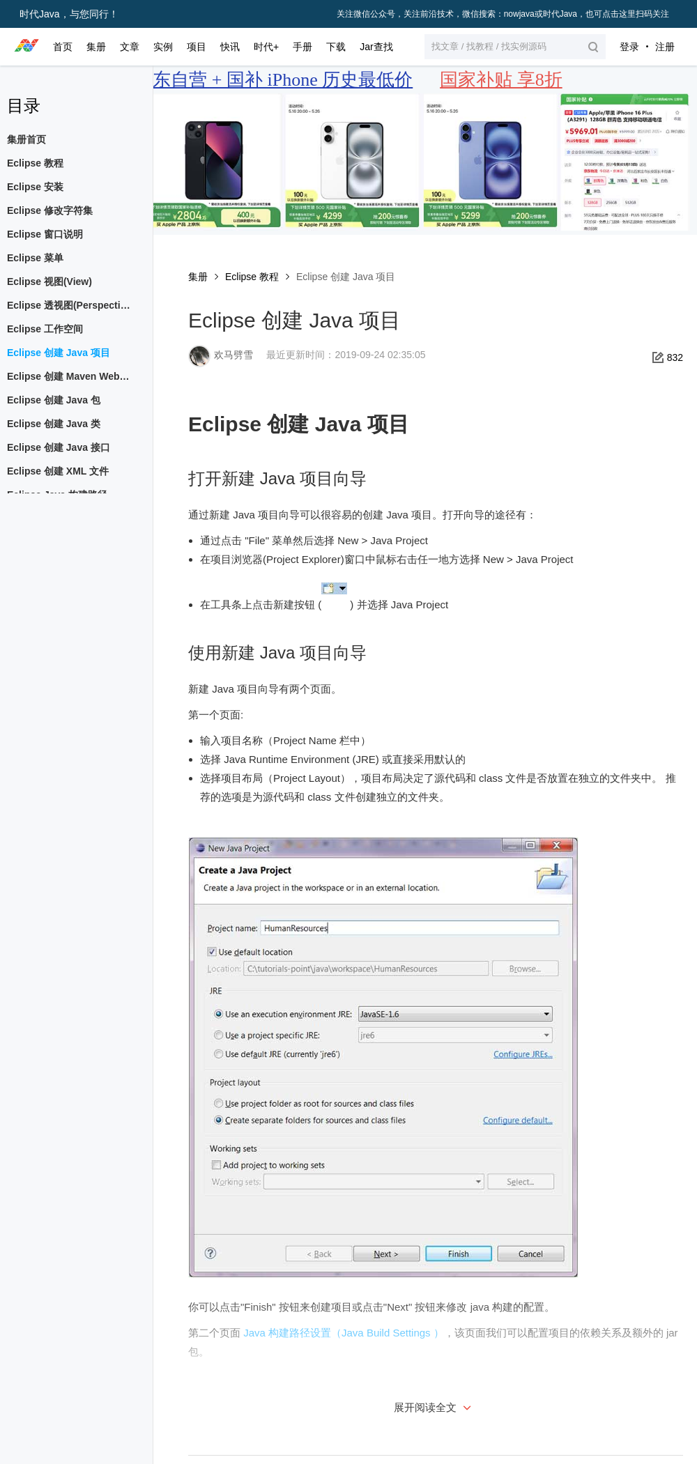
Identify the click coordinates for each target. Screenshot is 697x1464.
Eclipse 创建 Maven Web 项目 (73, 376)
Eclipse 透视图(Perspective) (71, 305)
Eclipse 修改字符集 (50, 210)
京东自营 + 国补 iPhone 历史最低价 (274, 80)
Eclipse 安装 (35, 186)
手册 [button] (302, 46)
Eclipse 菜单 (35, 257)
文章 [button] (129, 46)
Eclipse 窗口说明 (45, 234)
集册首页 (26, 139)
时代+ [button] (266, 46)
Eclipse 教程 (252, 276)
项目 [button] (196, 46)
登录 (629, 46)
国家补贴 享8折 (501, 80)
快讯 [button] (230, 46)
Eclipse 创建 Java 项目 (58, 352)
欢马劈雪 (233, 354)
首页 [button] (62, 46)
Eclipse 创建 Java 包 (53, 400)
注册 (665, 46)
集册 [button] (96, 46)
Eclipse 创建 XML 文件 (58, 471)
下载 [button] (336, 46)
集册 (198, 276)
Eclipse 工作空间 (45, 328)
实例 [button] (163, 46)
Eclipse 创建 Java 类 (53, 423)
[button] (515, 46)
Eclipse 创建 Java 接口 (58, 447)
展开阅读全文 (434, 1407)
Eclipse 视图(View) (49, 281)
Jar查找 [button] (376, 46)
